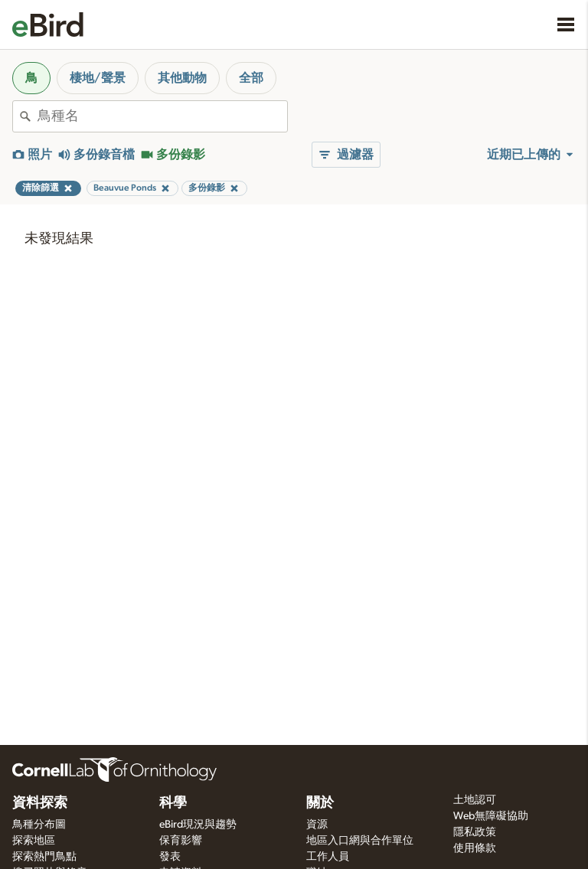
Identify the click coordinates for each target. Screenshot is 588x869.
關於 (320, 803)
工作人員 (327, 856)
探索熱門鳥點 (44, 856)
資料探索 (39, 803)
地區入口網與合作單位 (359, 840)
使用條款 (474, 848)
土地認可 (474, 800)
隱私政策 (474, 832)
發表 (170, 856)
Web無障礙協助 (490, 816)
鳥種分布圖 (39, 824)
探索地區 (33, 840)
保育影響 (180, 840)
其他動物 (182, 78)
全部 (251, 78)
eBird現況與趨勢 (198, 824)
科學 (173, 803)
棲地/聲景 (98, 78)
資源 (317, 824)
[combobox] (162, 116)
